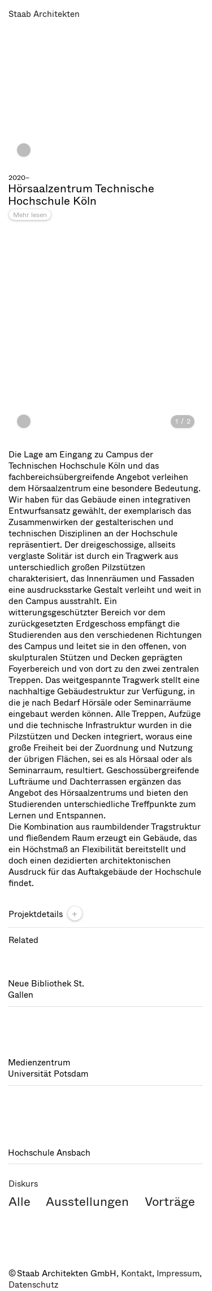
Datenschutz (33, 1285)
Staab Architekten (44, 14)
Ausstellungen (87, 1201)
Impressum (178, 1273)
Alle (19, 1201)
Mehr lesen (30, 215)
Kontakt (136, 1273)
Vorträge (170, 1201)
